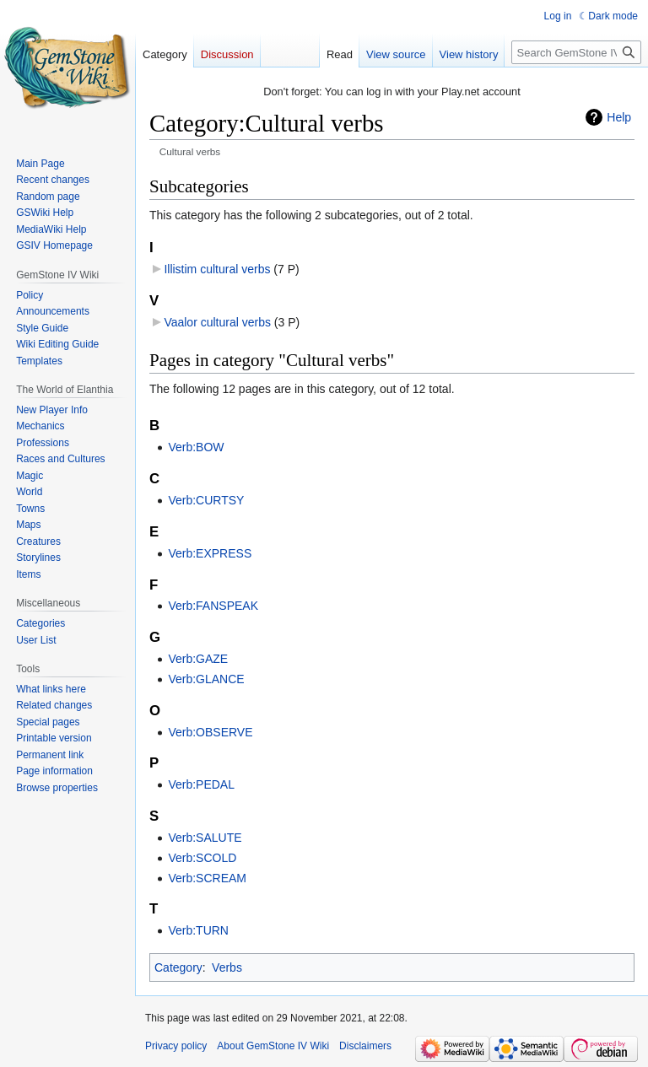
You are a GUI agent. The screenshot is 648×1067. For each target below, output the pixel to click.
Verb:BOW (196, 447)
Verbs (227, 967)
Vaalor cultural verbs (217, 322)
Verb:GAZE (198, 659)
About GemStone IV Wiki (273, 1046)
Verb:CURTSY (206, 500)
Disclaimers (365, 1046)
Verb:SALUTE (204, 837)
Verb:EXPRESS (209, 553)
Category (178, 967)
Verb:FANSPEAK (213, 605)
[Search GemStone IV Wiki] (576, 52)
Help (619, 117)
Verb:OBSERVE (210, 732)
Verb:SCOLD (202, 858)
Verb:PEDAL (201, 784)
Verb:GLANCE (206, 679)
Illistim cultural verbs (217, 269)
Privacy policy (176, 1046)
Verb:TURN (198, 930)
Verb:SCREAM (207, 878)
